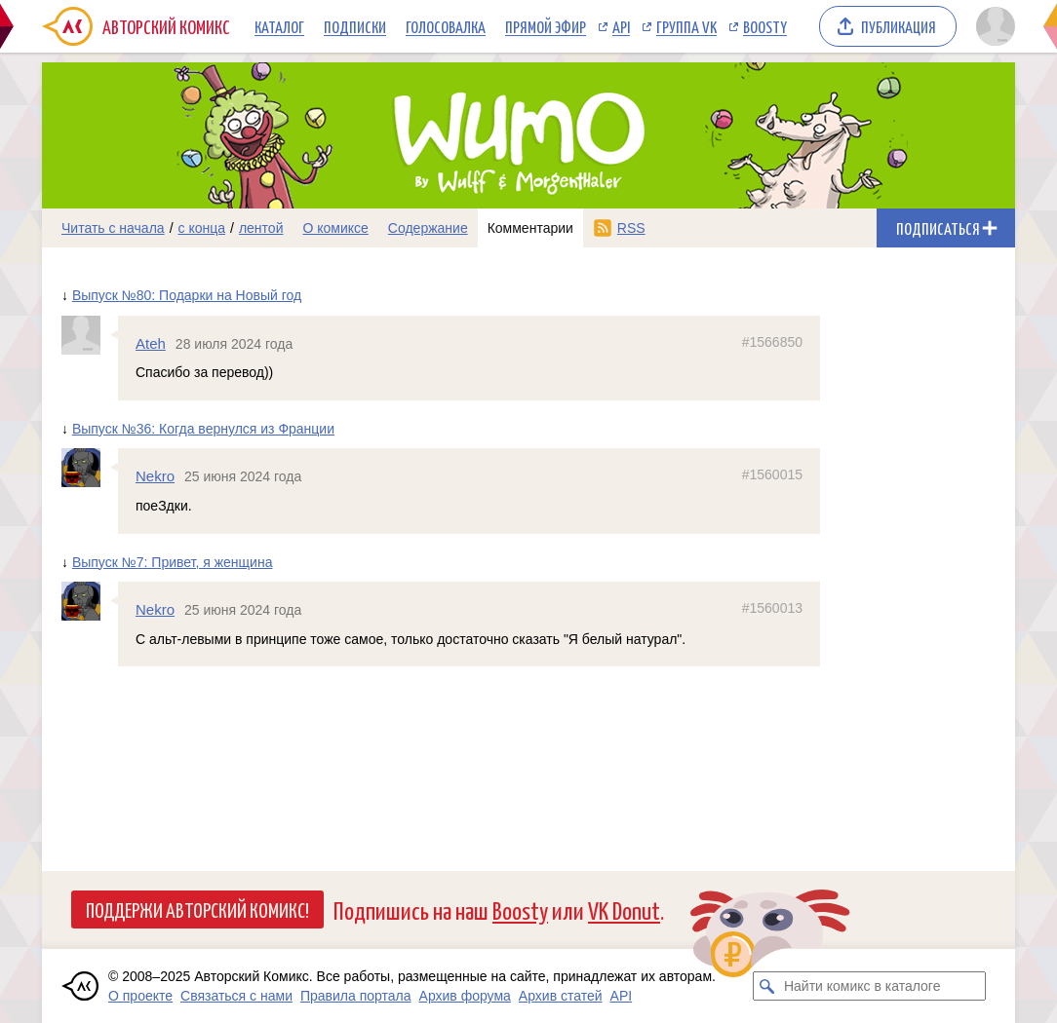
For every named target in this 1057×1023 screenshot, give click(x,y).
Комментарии (530, 228)
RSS (631, 228)
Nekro (155, 476)
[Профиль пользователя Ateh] (89, 335)
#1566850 (772, 342)
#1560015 (772, 474)
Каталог (279, 26)
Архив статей (561, 996)
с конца (202, 228)
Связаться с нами (236, 996)
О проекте (140, 996)
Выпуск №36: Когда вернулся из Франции (203, 428)
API (621, 26)
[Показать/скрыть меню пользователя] (992, 26)
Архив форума (465, 996)
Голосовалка (446, 26)
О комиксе (335, 228)
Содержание (428, 228)
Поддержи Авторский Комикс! (197, 909)
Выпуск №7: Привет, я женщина (172, 562)
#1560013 (772, 608)
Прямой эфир (545, 26)
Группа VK (686, 26)
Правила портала (355, 996)
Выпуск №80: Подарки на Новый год (186, 295)
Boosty (765, 26)
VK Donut (624, 909)
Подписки (355, 26)
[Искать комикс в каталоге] (767, 986)
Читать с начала (113, 228)
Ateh (151, 343)
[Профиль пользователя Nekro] (89, 467)
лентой (261, 228)
